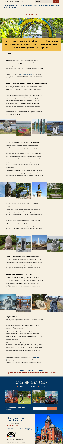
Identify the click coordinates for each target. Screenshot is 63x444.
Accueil (22, 370)
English (56, 1)
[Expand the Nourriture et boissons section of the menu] (32, 6)
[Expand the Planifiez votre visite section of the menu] (43, 6)
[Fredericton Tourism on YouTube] (42, 386)
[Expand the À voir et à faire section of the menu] (23, 6)
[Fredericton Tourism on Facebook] (20, 386)
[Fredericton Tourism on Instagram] (31, 386)
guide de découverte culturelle (26, 74)
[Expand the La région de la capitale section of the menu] (54, 6)
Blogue (41, 370)
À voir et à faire (31, 370)
